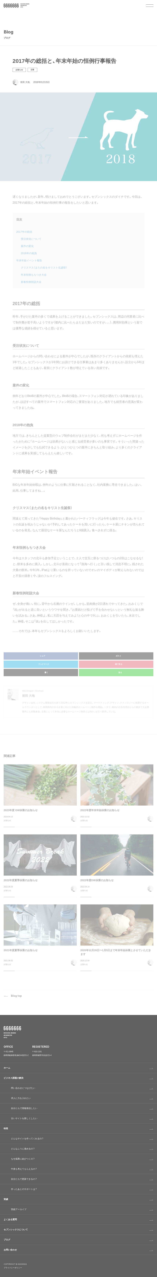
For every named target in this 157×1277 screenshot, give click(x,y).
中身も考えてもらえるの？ (24, 1169)
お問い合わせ (10, 1250)
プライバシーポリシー (13, 1268)
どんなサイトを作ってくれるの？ (27, 1138)
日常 (32, 70)
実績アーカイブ (18, 1209)
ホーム (7, 1068)
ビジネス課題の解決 (13, 1078)
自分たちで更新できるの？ (24, 1179)
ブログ (7, 1239)
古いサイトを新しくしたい (24, 1118)
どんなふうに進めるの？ (23, 1148)
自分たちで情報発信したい (24, 1108)
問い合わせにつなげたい (23, 1088)
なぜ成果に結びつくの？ (23, 1159)
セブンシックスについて (16, 1229)
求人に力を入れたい (21, 1098)
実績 (6, 1199)
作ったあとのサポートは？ (24, 1189)
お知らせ (19, 70)
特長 (6, 1128)
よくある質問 (10, 1219)
